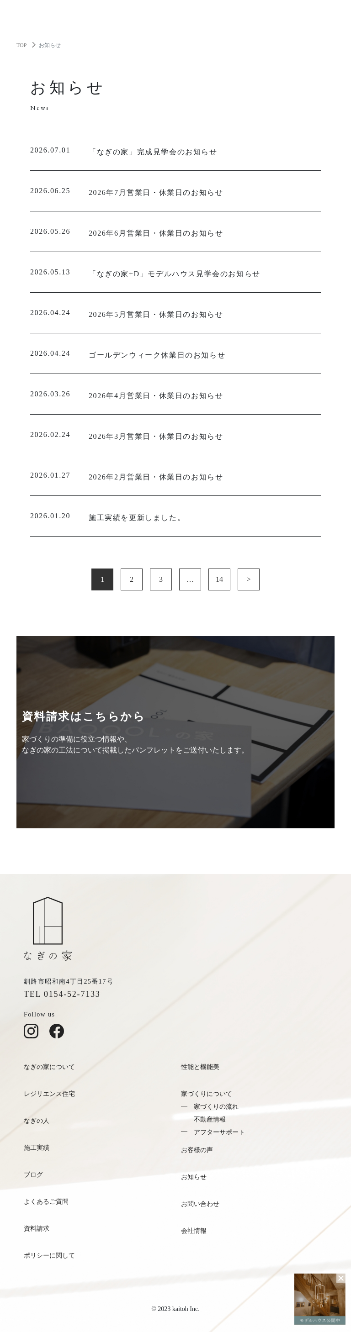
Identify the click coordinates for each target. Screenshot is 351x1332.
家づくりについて (206, 1093)
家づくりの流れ (216, 1106)
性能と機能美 (200, 1066)
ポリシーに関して (49, 1255)
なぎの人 (36, 1120)
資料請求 (36, 1228)
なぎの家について (49, 1066)
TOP (21, 45)
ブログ (33, 1174)
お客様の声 (197, 1150)
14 (219, 579)
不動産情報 (210, 1119)
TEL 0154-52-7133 (62, 994)
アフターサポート (219, 1132)
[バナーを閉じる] (341, 1278)
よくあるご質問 (46, 1201)
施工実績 (36, 1147)
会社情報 (194, 1230)
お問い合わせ (200, 1203)
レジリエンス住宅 (49, 1093)
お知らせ (194, 1177)
